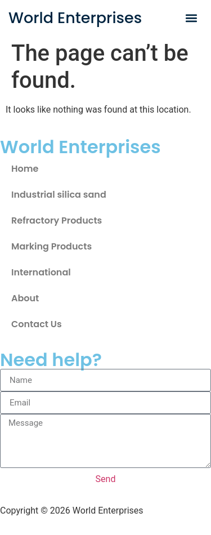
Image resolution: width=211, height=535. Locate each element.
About (25, 298)
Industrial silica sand (58, 194)
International (41, 272)
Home (24, 168)
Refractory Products (56, 220)
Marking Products (51, 246)
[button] (191, 17)
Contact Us (36, 324)
